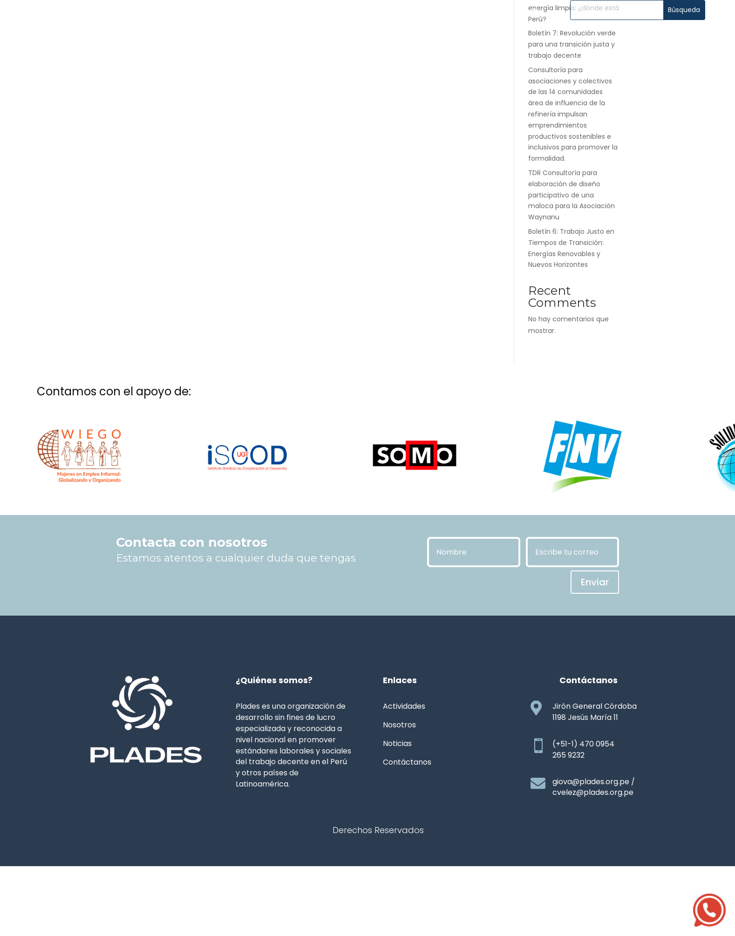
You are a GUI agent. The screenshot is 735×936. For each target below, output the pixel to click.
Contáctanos (510, 35)
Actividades (244, 35)
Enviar (595, 651)
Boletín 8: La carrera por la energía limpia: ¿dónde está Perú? (573, 78)
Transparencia (436, 35)
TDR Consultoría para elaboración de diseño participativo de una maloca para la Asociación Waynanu (571, 265)
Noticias (300, 35)
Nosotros (186, 35)
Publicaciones (360, 35)
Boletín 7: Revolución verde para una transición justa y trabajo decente (572, 114)
